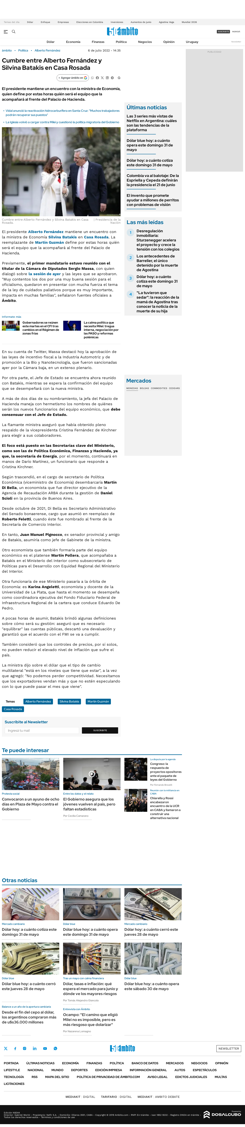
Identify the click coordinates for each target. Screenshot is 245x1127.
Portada (11, 1063)
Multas (221, 1077)
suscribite (223, 32)
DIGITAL (80, 1097)
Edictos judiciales (191, 1077)
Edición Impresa (108, 1070)
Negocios (145, 42)
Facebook (15, 1048)
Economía (73, 42)
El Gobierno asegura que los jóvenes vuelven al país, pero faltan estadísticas (89, 804)
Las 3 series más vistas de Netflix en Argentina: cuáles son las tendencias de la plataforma (152, 123)
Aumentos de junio (141, 22)
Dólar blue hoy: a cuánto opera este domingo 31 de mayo (150, 145)
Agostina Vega (166, 22)
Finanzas (98, 42)
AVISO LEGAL (157, 1077)
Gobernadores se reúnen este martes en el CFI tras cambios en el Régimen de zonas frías (40, 328)
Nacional (36, 1070)
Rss (35, 1077)
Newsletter (236, 42)
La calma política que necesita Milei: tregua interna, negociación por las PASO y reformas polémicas (101, 330)
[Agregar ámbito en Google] (73, 77)
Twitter (6, 1048)
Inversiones (117, 22)
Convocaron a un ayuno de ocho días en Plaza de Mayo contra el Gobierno (30, 804)
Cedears (174, 388)
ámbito (7, 50)
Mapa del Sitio (57, 1077)
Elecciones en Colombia (89, 22)
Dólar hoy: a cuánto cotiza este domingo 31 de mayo (150, 162)
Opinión (169, 42)
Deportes (79, 1070)
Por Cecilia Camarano (75, 816)
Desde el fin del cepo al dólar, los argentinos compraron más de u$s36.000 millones (29, 1017)
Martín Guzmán (49, 242)
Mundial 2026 (189, 22)
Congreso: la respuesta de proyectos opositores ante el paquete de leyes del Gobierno (166, 772)
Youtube (45, 1048)
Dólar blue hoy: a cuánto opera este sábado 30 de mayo (151, 986)
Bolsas (144, 388)
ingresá (236, 32)
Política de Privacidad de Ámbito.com (108, 1077)
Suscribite (100, 730)
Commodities (159, 388)
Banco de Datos (145, 1063)
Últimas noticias (40, 1063)
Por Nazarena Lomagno (77, 1031)
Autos (180, 1070)
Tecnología (14, 1077)
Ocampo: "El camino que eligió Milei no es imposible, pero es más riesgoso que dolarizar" (90, 1019)
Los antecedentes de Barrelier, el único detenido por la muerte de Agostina (157, 263)
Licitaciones (14, 1084)
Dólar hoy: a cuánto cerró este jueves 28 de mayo (151, 932)
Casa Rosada (96, 237)
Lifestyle (12, 1070)
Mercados (175, 1063)
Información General (148, 1070)
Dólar (30, 22)
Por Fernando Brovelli (161, 784)
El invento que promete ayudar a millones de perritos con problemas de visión (153, 200)
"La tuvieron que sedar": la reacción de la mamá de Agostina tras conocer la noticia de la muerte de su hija (158, 302)
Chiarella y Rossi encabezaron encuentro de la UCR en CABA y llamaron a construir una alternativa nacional (165, 808)
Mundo (57, 1070)
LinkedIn (34, 1048)
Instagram (24, 1048)
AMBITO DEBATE (159, 1097)
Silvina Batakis (62, 237)
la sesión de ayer (45, 274)
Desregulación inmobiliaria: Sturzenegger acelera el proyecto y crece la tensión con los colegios (158, 240)
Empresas (63, 22)
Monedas (132, 388)
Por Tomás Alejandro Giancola (80, 1000)
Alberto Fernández (47, 50)
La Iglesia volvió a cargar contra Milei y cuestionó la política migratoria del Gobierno (62, 122)
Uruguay (192, 42)
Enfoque (45, 22)
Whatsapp (55, 1048)
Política (121, 42)
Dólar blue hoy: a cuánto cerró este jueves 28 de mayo (29, 986)
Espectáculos (205, 1070)
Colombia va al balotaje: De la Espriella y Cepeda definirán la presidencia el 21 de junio (153, 180)
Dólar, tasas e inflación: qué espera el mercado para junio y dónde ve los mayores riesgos (90, 988)
